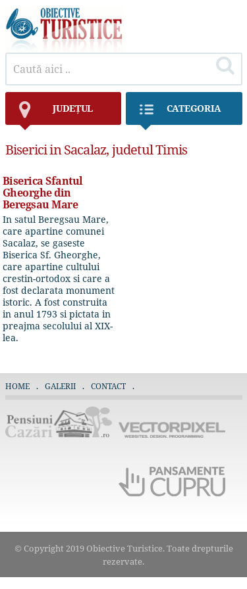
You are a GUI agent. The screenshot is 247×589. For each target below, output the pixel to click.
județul (56, 113)
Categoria (180, 113)
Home (17, 386)
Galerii (60, 386)
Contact (108, 386)
